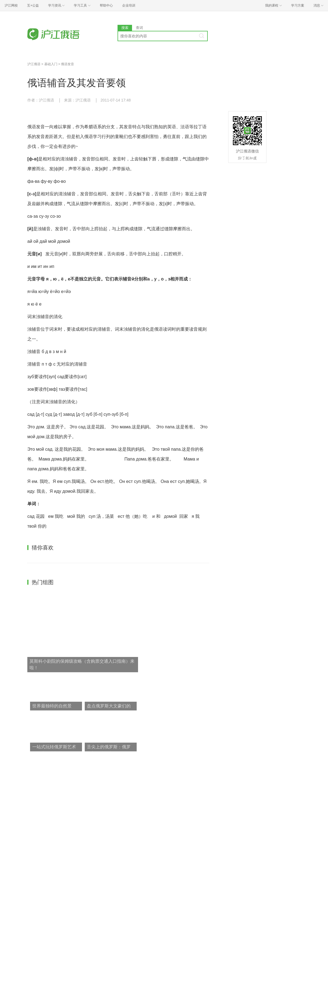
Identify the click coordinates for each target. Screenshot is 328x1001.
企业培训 (128, 5)
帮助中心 (106, 5)
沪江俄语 (33, 64)
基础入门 (50, 64)
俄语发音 (67, 64)
